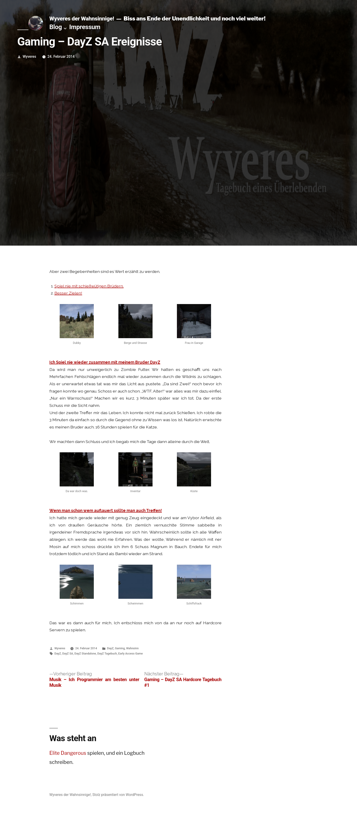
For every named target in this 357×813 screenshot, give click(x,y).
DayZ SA (67, 653)
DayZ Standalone (85, 653)
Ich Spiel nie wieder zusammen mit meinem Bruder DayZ (104, 362)
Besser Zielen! (68, 293)
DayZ (110, 648)
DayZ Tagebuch (107, 653)
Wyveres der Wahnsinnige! (81, 18)
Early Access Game (130, 653)
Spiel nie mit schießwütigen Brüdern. (89, 286)
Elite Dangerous (67, 753)
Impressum (84, 27)
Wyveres (29, 56)
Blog (55, 27)
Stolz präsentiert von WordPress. (118, 795)
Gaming (120, 648)
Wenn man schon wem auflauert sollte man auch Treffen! (105, 510)
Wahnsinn (132, 648)
